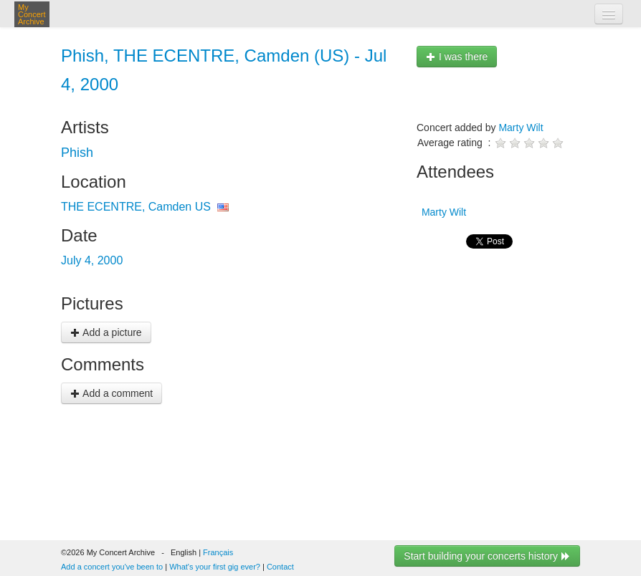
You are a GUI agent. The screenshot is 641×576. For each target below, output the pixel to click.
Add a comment (111, 393)
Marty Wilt (520, 127)
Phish (77, 152)
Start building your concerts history (487, 556)
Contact (280, 566)
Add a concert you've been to (112, 566)
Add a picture (106, 332)
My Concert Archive (32, 14)
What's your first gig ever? (214, 566)
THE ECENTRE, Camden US (136, 207)
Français (218, 552)
